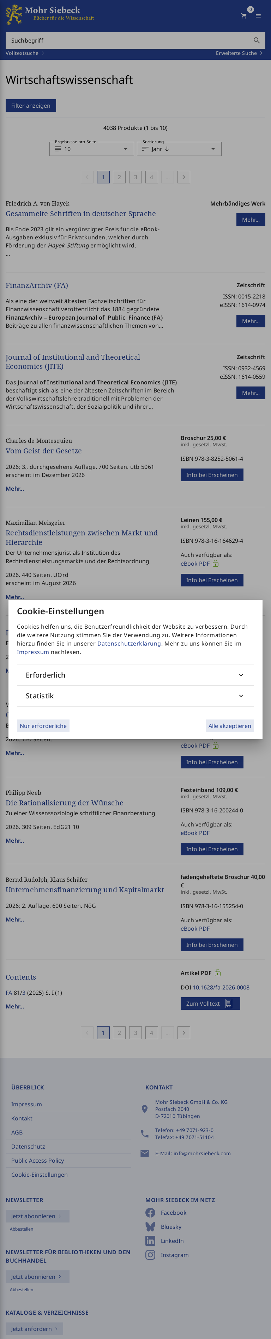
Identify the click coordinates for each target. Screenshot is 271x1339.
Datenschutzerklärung (129, 643)
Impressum (33, 652)
